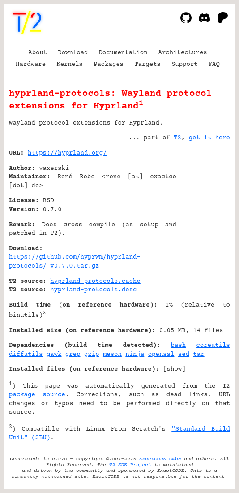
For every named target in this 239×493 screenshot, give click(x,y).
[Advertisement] (203, 207)
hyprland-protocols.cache (95, 281)
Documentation (122, 52)
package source (37, 394)
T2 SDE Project (130, 465)
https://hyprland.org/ (67, 153)
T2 (177, 138)
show (174, 369)
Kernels (69, 64)
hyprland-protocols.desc (93, 290)
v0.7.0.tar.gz (74, 266)
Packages (109, 64)
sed (183, 354)
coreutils (213, 345)
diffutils (26, 354)
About (37, 52)
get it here (209, 138)
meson (112, 354)
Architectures (182, 52)
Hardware (31, 64)
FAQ (214, 64)
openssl (161, 354)
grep (73, 354)
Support (184, 64)
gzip (91, 354)
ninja (134, 354)
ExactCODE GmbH (160, 459)
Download (73, 52)
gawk (54, 354)
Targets (147, 64)
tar (198, 354)
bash (178, 345)
